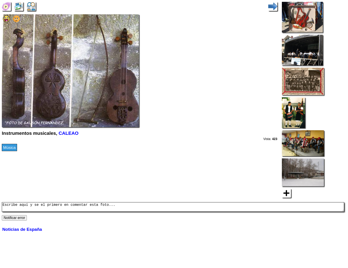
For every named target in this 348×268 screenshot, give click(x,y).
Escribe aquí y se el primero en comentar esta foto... (173, 208)
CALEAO (69, 133)
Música (9, 147)
